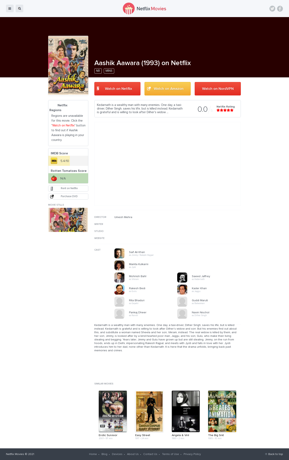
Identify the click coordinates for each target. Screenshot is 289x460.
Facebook (280, 9)
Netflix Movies (15, 454)
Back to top (275, 454)
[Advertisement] (211, 241)
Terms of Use (170, 454)
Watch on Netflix (118, 89)
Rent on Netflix (69, 188)
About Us (133, 454)
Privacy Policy (192, 454)
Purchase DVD (69, 196)
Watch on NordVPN (218, 89)
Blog (104, 454)
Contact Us (150, 454)
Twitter (272, 9)
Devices (117, 454)
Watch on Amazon (168, 89)
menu (10, 8)
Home (93, 454)
